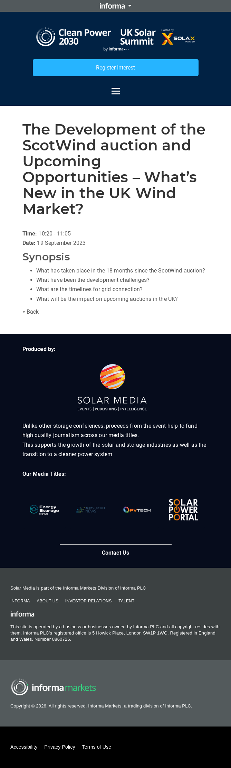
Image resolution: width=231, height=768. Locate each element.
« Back (30, 311)
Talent (126, 601)
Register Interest (115, 67)
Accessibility (23, 747)
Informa (20, 601)
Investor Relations (88, 601)
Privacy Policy (59, 747)
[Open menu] (116, 87)
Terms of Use (96, 747)
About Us (47, 601)
